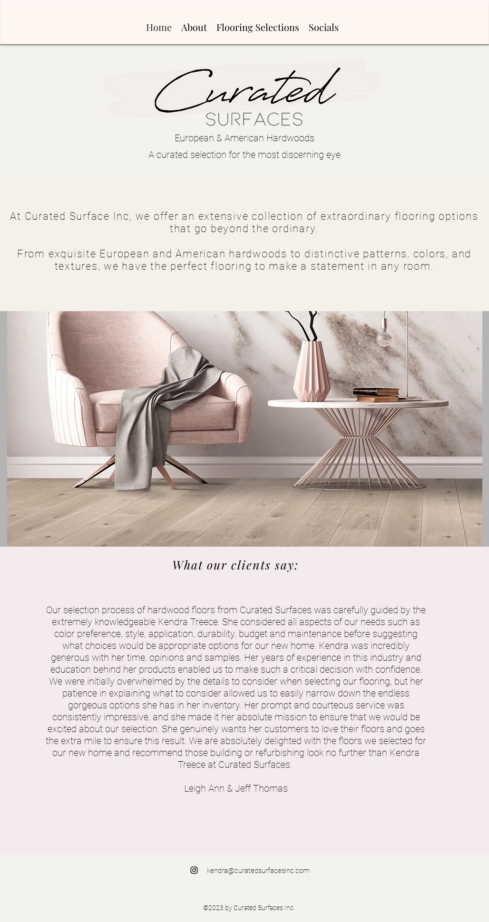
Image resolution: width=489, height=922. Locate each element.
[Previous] (28, 700)
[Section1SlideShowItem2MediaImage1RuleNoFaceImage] (249, 830)
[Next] (460, 700)
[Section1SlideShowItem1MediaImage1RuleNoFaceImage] (240, 830)
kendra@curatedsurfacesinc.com (258, 870)
